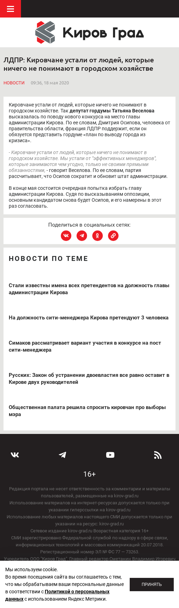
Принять (152, 584)
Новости (13, 82)
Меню (10, 9)
